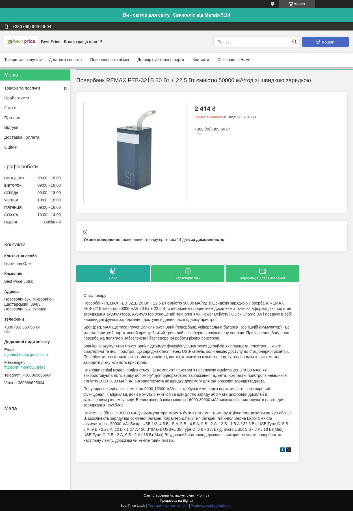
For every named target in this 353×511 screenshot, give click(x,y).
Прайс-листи (16, 97)
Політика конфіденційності (212, 506)
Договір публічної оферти (160, 59)
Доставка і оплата (65, 59)
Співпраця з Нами (234, 59)
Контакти (200, 59)
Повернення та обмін (109, 59)
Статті (10, 107)
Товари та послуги (21, 59)
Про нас (12, 117)
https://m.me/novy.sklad (25, 367)
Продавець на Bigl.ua (176, 501)
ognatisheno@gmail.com (26, 354)
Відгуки (11, 127)
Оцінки (11, 147)
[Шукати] (294, 42)
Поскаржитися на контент (168, 506)
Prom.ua (202, 495)
